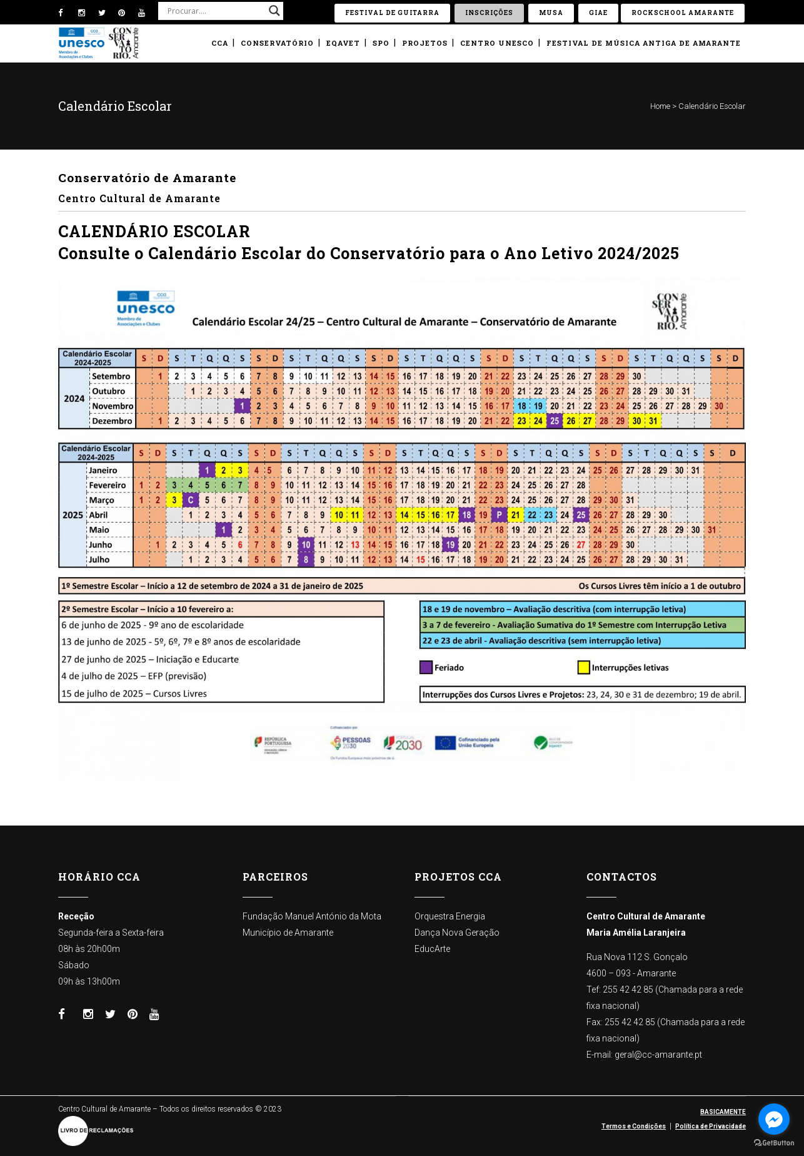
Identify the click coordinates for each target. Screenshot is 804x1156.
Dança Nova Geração (457, 933)
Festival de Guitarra (392, 13)
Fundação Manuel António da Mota (312, 916)
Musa (551, 13)
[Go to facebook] (774, 1119)
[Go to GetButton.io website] (774, 1143)
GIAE (598, 13)
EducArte (432, 949)
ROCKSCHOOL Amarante (682, 13)
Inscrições (489, 13)
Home (660, 106)
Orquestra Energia (450, 916)
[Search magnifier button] (274, 10)
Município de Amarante (288, 933)
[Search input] (215, 10)
